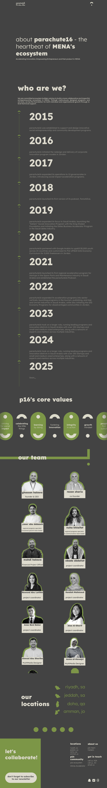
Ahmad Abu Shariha (32, 658)
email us (91, 765)
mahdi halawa (32, 559)
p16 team (91, 748)
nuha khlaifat (74, 527)
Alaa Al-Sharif (75, 625)
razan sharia (75, 491)
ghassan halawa (32, 492)
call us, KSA (92, 760)
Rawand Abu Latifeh (32, 592)
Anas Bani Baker (32, 625)
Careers (91, 750)
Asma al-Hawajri (74, 659)
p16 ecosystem (76, 763)
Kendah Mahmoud (74, 592)
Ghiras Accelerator (77, 766)
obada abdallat (74, 560)
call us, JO (92, 763)
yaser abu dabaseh (32, 524)
